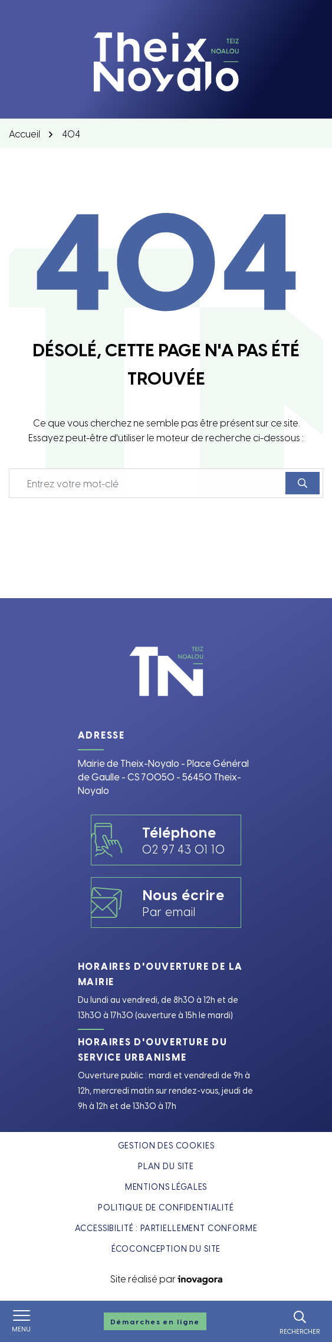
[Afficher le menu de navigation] (21, 1321)
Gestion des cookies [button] (166, 1145)
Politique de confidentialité (166, 1207)
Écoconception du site (166, 1248)
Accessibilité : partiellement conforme (166, 1227)
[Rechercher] (300, 1321)
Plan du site (166, 1166)
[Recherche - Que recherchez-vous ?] (147, 483)
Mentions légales (166, 1186)
